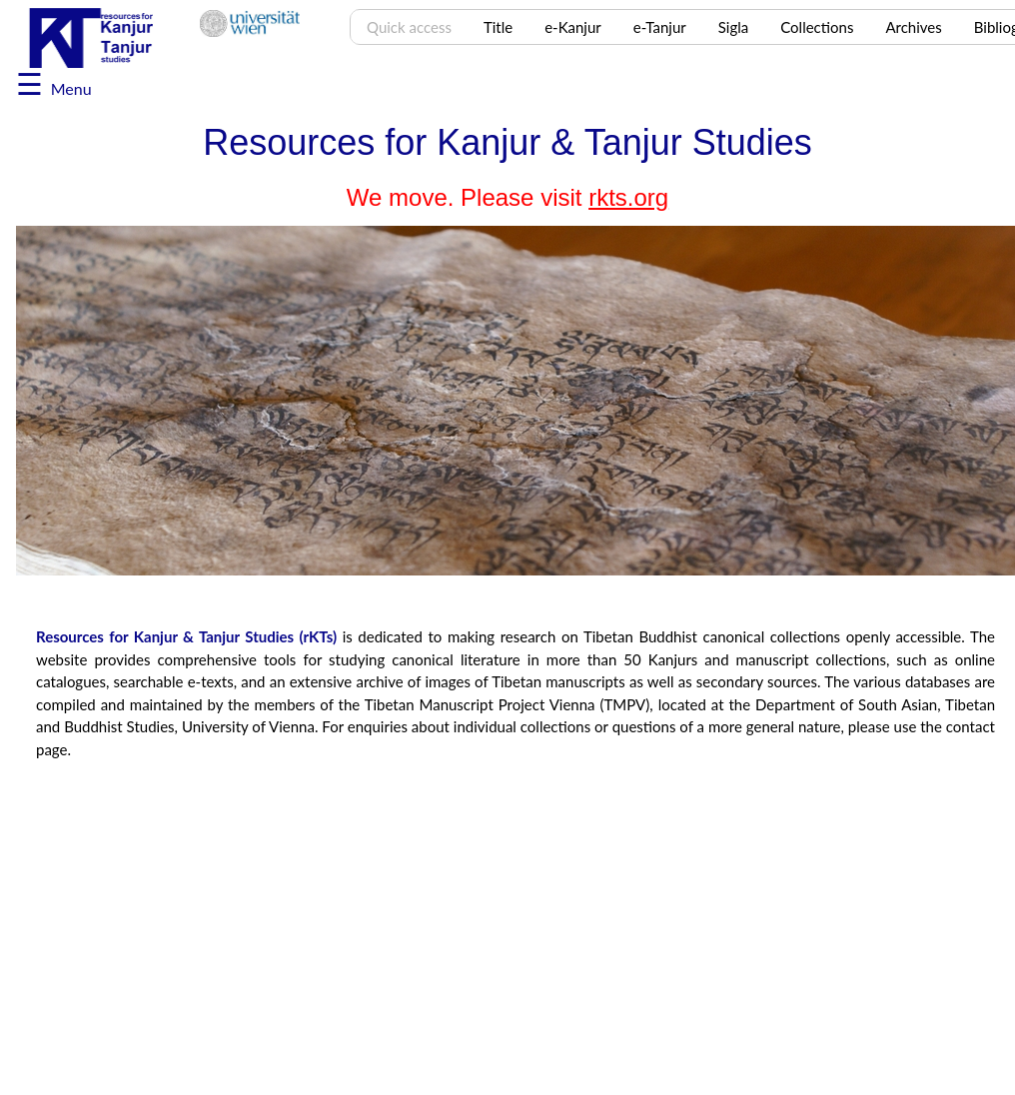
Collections (816, 27)
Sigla (733, 27)
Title (498, 27)
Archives (913, 27)
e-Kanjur (572, 27)
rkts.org (628, 197)
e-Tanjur (659, 27)
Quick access (409, 27)
